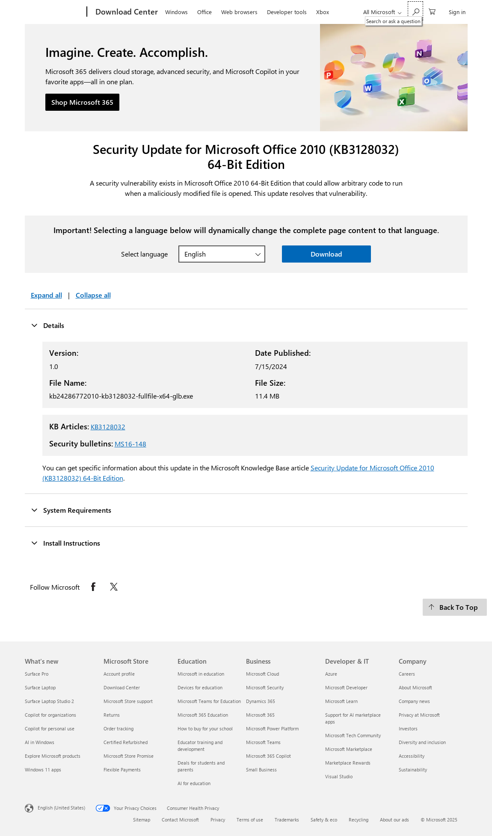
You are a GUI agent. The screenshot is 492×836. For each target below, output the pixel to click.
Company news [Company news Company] (414, 701)
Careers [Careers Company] (407, 674)
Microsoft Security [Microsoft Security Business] (265, 687)
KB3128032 (108, 426)
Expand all (46, 294)
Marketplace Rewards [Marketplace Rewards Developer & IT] (347, 762)
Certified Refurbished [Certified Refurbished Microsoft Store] (126, 742)
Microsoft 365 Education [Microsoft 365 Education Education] (203, 715)
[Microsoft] (54, 12)
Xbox (322, 11)
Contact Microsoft (180, 819)
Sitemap (141, 819)
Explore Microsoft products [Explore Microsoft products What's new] (52, 756)
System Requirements (71, 509)
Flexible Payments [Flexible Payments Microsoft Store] (122, 769)
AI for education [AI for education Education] (194, 783)
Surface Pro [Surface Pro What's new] (36, 674)
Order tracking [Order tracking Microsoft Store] (118, 728)
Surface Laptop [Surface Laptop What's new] (40, 687)
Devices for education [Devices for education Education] (200, 687)
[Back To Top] (455, 607)
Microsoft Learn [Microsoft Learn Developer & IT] (341, 701)
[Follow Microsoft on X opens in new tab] (114, 587)
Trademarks (287, 819)
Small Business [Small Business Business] (261, 769)
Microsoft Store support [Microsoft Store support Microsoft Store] (128, 701)
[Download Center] (125, 12)
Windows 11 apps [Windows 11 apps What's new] (43, 769)
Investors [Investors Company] (408, 728)
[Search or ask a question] (415, 11)
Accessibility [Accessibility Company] (411, 756)
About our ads (394, 819)
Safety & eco (324, 819)
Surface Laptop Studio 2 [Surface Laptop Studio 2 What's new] (49, 701)
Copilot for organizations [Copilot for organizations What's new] (50, 715)
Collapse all (93, 294)
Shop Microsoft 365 (82, 101)
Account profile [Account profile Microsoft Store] (119, 674)
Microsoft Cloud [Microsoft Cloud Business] (262, 674)
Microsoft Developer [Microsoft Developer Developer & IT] (346, 687)
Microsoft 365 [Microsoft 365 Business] (260, 715)
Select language (144, 253)
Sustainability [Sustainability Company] (413, 769)
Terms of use (250, 819)
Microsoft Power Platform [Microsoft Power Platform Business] (272, 728)
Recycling (358, 819)
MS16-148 (130, 443)
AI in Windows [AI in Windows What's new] (39, 742)
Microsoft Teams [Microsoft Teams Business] (263, 742)
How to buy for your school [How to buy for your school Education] (205, 728)
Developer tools (287, 11)
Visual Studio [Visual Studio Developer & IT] (339, 776)
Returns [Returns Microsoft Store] (112, 715)
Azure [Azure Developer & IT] (331, 674)
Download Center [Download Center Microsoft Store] (122, 687)
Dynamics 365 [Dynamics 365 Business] (260, 701)
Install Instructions (65, 542)
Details (47, 325)
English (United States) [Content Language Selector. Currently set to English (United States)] (61, 807)
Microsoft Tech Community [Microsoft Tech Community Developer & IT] (353, 735)
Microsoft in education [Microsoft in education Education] (201, 674)
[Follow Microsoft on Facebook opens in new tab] (93, 587)
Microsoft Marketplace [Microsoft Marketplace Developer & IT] (348, 749)
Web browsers (239, 11)
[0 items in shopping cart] (432, 11)
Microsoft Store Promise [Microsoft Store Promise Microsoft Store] (129, 756)
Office (204, 11)
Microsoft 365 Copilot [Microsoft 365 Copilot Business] (268, 756)
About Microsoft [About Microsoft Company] (415, 687)
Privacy (217, 819)
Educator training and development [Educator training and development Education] (200, 745)
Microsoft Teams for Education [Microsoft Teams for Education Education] (209, 701)
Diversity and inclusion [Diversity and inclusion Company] (422, 742)
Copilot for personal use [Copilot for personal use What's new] (49, 728)
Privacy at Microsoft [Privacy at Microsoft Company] (419, 715)
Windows (176, 11)
